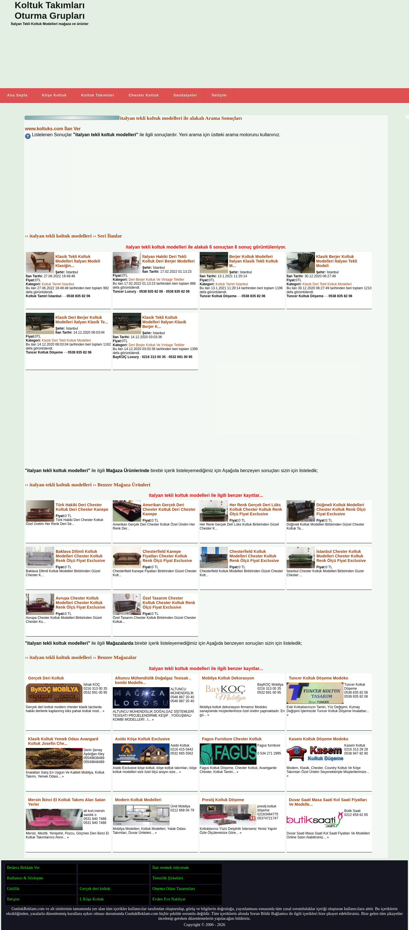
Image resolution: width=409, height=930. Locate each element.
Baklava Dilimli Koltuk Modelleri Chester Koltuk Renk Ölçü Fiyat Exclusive (80, 556)
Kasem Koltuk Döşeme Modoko (318, 739)
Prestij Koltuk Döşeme (223, 799)
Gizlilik (13, 888)
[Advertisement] (227, 44)
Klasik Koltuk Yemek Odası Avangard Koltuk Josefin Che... (63, 741)
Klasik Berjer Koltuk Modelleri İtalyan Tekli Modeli (336, 261)
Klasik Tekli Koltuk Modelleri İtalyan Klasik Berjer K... (164, 322)
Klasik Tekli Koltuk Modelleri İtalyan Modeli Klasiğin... (77, 261)
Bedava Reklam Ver (23, 867)
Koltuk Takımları (97, 95)
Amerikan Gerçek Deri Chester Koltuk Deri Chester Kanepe (169, 509)
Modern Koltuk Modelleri (138, 799)
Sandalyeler (185, 95)
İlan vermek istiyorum (170, 867)
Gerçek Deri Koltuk (46, 678)
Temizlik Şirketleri (167, 878)
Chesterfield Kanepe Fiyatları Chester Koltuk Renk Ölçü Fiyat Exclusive (167, 556)
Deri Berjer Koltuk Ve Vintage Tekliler (156, 280)
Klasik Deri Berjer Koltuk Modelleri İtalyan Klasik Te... (81, 319)
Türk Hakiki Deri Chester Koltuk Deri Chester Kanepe (82, 507)
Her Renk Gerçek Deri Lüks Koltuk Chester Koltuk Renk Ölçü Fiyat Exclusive (255, 509)
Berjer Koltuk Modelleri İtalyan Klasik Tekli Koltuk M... (253, 261)
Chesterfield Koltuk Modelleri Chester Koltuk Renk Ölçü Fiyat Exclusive (254, 556)
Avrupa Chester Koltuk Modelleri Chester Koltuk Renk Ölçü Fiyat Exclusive (80, 602)
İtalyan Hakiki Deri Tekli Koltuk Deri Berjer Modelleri (168, 258)
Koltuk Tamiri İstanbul (58, 284)
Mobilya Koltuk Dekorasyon (228, 678)
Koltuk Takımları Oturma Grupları (49, 10)
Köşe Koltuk (54, 95)
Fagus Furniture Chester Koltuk (232, 739)
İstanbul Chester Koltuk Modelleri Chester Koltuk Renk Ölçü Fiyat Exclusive (341, 556)
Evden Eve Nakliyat (168, 899)
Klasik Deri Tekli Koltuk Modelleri (327, 284)
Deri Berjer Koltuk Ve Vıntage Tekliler (157, 345)
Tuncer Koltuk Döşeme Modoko (318, 678)
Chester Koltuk (144, 95)
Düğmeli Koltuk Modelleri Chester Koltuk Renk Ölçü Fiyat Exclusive (341, 509)
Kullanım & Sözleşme (25, 878)
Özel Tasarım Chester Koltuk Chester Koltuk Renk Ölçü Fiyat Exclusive (169, 602)
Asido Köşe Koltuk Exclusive (142, 739)
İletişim (219, 95)
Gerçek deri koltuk (95, 888)
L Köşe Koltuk (92, 899)
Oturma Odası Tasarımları (173, 888)
